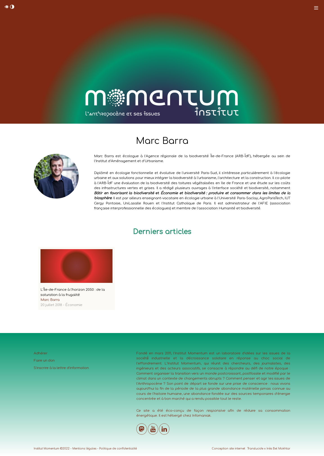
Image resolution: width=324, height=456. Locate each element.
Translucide (255, 448)
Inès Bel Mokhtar (278, 448)
